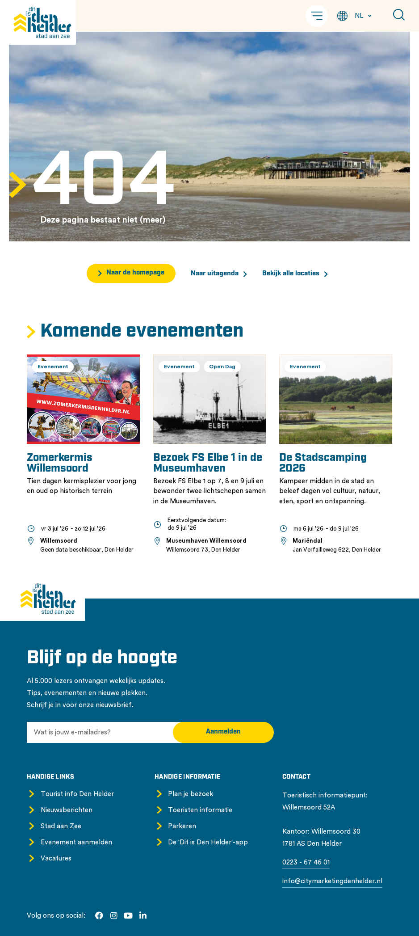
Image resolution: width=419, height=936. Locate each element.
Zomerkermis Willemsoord (59, 463)
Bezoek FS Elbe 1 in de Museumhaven (207, 463)
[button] (317, 16)
